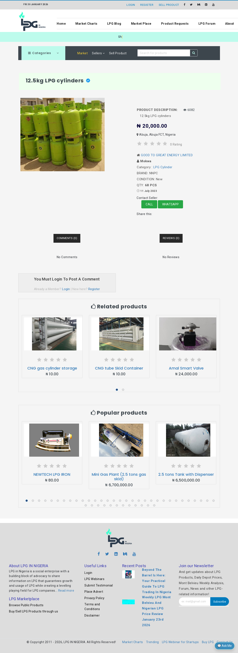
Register (94, 289)
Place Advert (93, 591)
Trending (152, 642)
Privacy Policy (94, 598)
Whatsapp (170, 204)
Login (66, 289)
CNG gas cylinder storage (52, 368)
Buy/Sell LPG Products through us (33, 611)
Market (82, 53)
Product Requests (175, 23)
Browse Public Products (26, 605)
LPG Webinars (94, 579)
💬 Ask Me (224, 645)
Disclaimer (92, 615)
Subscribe (219, 601)
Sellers (98, 53)
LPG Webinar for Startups (180, 642)
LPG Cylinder (162, 167)
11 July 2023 (148, 190)
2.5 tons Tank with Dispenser (186, 474)
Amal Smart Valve (186, 368)
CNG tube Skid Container (119, 368)
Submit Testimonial (98, 585)
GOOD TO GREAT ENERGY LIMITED (167, 155)
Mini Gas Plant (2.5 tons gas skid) (119, 477)
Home (61, 23)
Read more (66, 590)
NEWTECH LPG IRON (52, 474)
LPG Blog (114, 23)
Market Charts (86, 23)
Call (149, 204)
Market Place (141, 23)
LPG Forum (207, 23)
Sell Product (118, 53)
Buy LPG (208, 642)
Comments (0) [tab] (67, 238)
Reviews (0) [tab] (171, 238)
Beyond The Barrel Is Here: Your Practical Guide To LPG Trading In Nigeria (156, 581)
